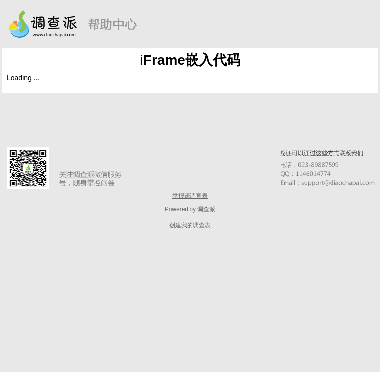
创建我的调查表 (190, 225)
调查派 (206, 209)
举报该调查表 (190, 195)
